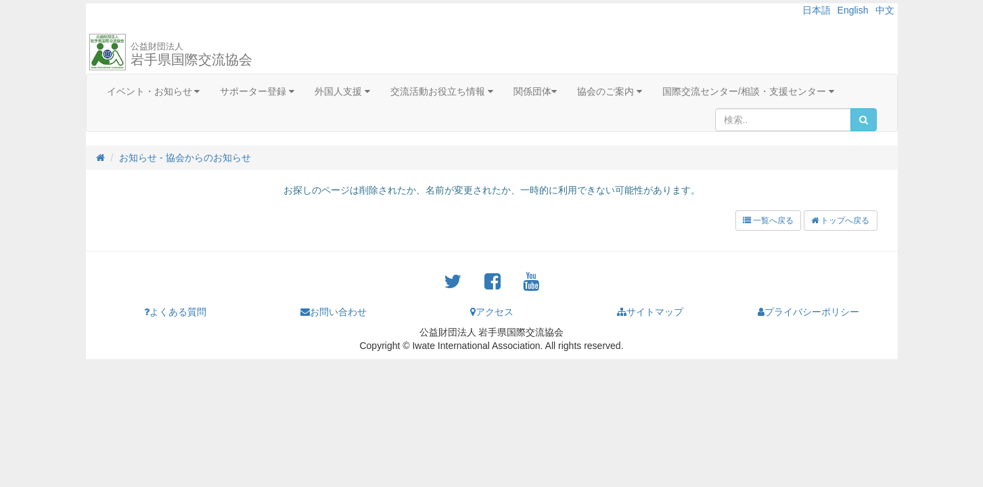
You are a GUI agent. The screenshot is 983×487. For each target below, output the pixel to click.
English (853, 10)
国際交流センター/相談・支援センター (748, 91)
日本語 (816, 10)
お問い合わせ (333, 311)
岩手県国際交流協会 (191, 54)
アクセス (491, 311)
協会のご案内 (609, 91)
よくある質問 (175, 311)
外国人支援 (342, 91)
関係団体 (535, 91)
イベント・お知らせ (153, 91)
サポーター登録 (257, 91)
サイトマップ (650, 311)
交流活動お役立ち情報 (441, 91)
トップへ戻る (840, 220)
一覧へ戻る (768, 220)
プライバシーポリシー (808, 311)
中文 (884, 10)
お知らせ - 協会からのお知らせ (184, 157)
